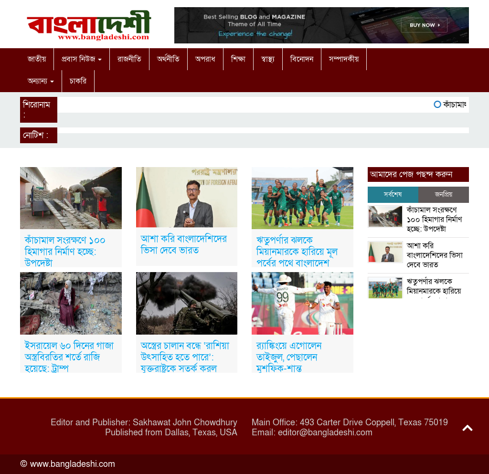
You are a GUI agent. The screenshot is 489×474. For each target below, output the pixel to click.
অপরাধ (205, 59)
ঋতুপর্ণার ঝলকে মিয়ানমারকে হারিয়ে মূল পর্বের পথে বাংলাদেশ (297, 252)
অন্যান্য (41, 81)
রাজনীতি (129, 59)
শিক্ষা (238, 59)
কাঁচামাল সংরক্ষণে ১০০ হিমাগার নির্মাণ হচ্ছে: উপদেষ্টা (65, 252)
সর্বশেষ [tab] (393, 194)
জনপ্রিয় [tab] (443, 194)
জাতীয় (37, 59)
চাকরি (78, 81)
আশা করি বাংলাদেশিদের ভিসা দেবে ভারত (184, 245)
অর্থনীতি (168, 59)
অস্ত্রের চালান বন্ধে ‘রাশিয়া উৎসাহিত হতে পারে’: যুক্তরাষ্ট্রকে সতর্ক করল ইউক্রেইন (185, 363)
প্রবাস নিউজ (82, 59)
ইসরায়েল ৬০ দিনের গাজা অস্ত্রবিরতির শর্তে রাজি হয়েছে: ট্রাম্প (69, 357)
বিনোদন (301, 59)
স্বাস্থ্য (268, 59)
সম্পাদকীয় (344, 59)
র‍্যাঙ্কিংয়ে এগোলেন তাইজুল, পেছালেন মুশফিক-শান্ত (288, 357)
